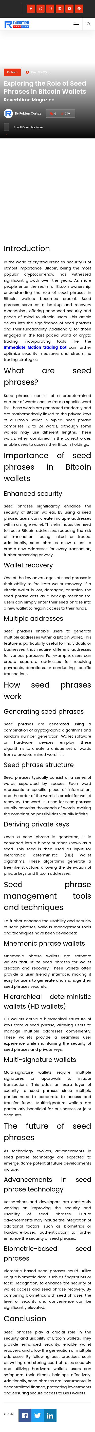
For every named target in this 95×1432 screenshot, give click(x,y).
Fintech (12, 72)
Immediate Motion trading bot (35, 347)
